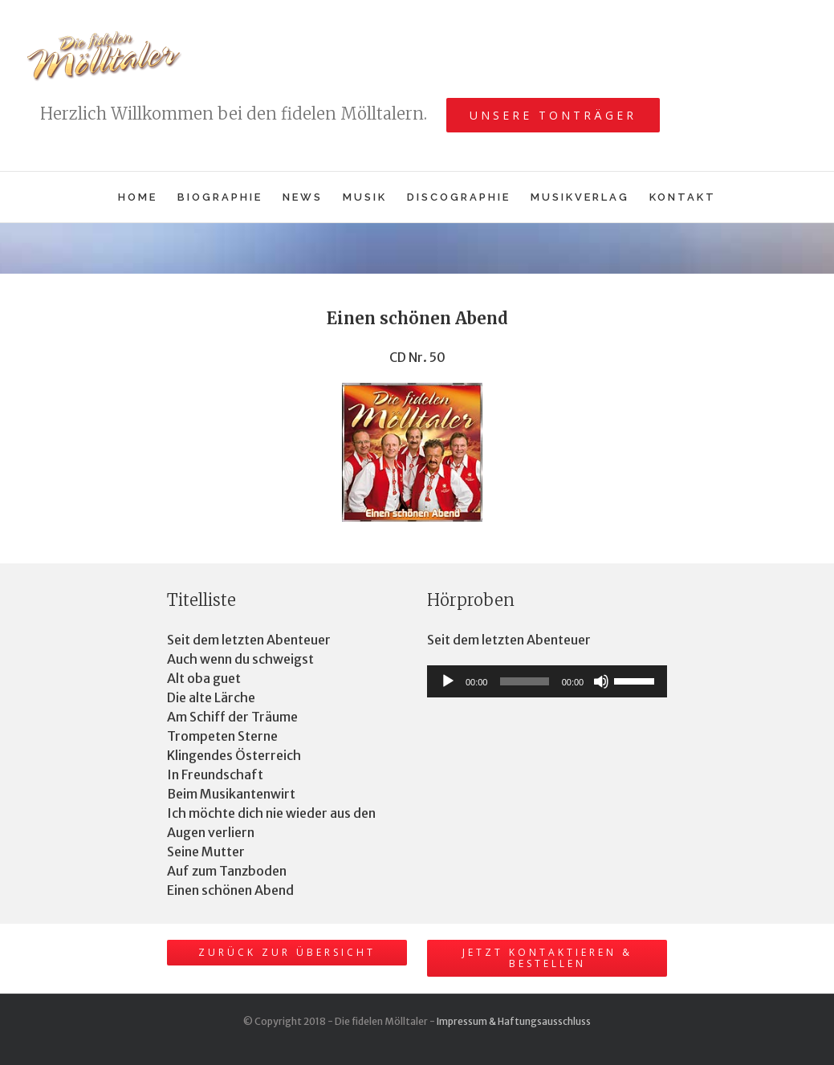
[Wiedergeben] (448, 681)
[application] (547, 681)
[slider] (524, 681)
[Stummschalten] (601, 681)
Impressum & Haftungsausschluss (514, 1021)
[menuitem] (147, 197)
